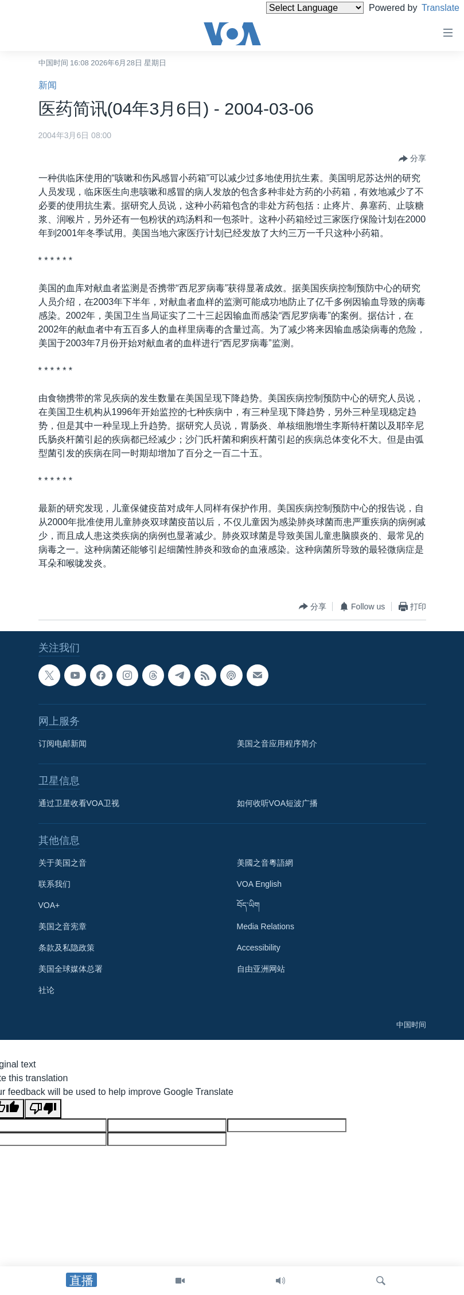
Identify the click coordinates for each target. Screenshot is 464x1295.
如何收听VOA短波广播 (277, 803)
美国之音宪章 (62, 926)
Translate (429, 8)
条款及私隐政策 (66, 947)
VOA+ (49, 905)
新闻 (47, 85)
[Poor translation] (43, 1108)
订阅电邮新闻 (62, 743)
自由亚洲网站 (261, 968)
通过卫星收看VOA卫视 (79, 803)
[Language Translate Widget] (295, 8)
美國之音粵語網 (265, 862)
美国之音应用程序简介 (277, 743)
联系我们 (54, 884)
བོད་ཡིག (248, 905)
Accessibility (258, 947)
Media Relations (265, 926)
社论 (46, 990)
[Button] (412, 159)
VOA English (259, 884)
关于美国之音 (62, 862)
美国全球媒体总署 (70, 968)
